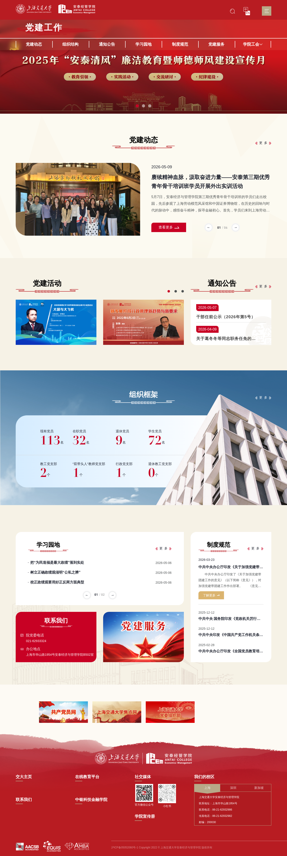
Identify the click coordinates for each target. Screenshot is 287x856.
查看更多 (169, 227)
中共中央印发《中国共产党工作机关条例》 (232, 635)
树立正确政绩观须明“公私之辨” (55, 572)
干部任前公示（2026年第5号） (225, 317)
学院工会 (253, 44)
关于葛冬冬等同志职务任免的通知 (226, 338)
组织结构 (70, 44)
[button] (137, 106)
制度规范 (180, 44)
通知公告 (107, 44)
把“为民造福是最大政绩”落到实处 (57, 562)
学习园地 (143, 44)
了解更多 (211, 595)
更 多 (263, 143)
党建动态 (34, 44)
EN (248, 13)
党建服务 (216, 44)
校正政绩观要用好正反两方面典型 (57, 582)
